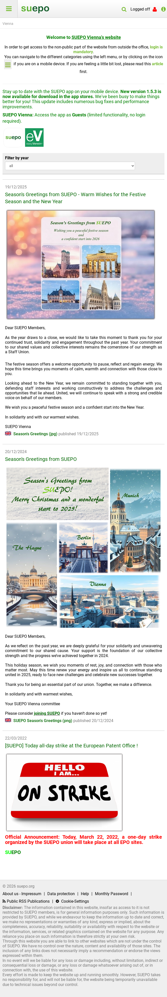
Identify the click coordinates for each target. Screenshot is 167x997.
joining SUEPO (47, 713)
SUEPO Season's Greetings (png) (39, 720)
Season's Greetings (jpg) (31, 434)
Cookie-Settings (72, 901)
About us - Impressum (22, 893)
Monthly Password (111, 893)
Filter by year (17, 158)
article (157, 63)
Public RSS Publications (26, 901)
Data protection (61, 893)
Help (85, 893)
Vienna (8, 24)
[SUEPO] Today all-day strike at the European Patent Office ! (71, 746)
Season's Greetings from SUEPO (41, 459)
